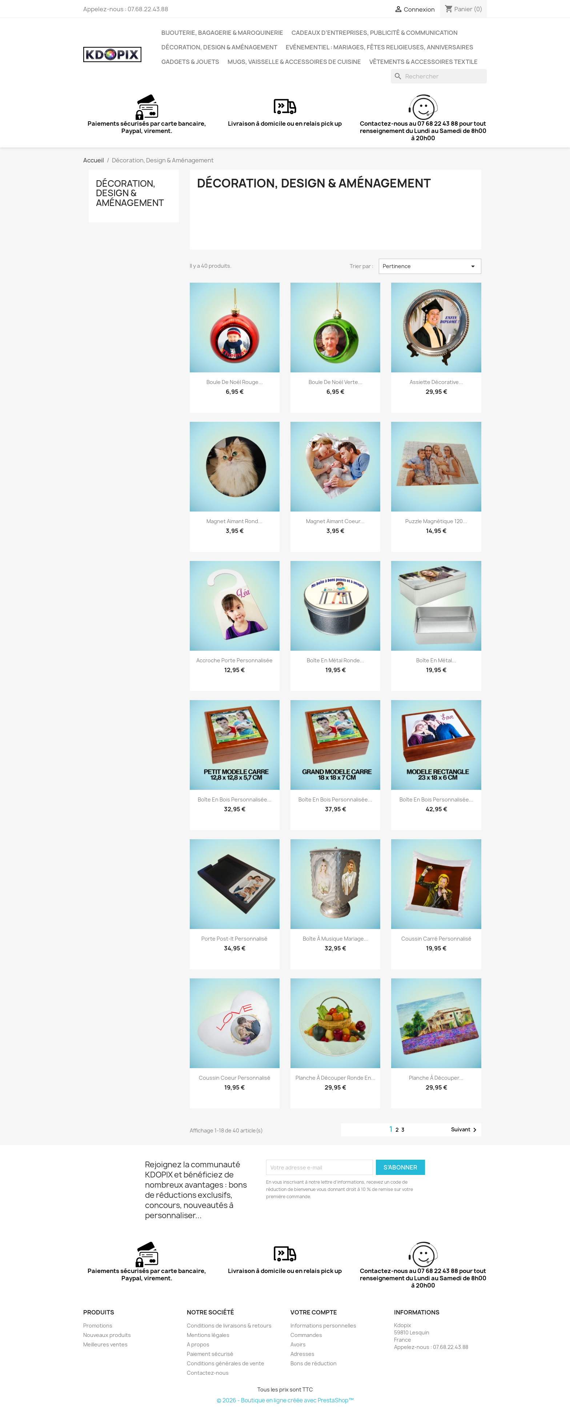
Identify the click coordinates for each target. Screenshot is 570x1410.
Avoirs (298, 1344)
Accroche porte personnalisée (234, 660)
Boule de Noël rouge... (234, 382)
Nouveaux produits (107, 1335)
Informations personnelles (323, 1325)
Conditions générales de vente (225, 1363)
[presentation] (327, 1220)
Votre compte (313, 1312)
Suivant (465, 1130)
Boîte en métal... (436, 660)
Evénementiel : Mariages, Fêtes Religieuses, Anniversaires (379, 47)
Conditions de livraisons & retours (229, 1325)
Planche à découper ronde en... (336, 1077)
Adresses (302, 1353)
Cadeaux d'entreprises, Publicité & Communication (375, 33)
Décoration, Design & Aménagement (219, 47)
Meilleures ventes (105, 1344)
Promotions (97, 1325)
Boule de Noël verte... (335, 382)
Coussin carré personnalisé (436, 938)
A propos (198, 1344)
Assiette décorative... (436, 382)
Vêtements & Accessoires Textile (423, 62)
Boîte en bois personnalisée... (235, 799)
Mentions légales (208, 1335)
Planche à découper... (436, 1077)
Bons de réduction (313, 1363)
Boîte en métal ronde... (335, 660)
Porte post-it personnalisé (234, 938)
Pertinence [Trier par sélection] (430, 266)
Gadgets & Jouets (190, 62)
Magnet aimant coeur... (335, 521)
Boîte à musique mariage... (335, 938)
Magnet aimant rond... (234, 521)
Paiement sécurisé (210, 1353)
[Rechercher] (439, 76)
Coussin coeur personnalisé (234, 1077)
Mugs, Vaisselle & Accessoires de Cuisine (294, 62)
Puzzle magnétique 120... (436, 521)
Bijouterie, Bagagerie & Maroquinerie (222, 33)
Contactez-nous (208, 1372)
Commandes (306, 1335)
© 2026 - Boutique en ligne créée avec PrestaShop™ (285, 1400)
